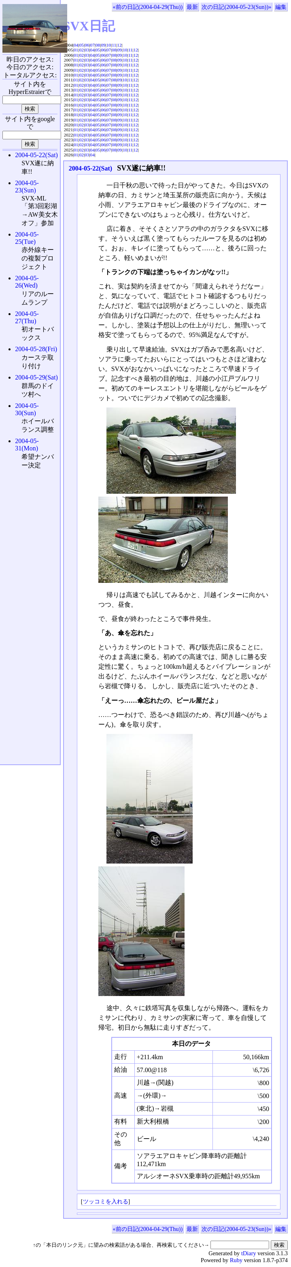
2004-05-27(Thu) (27, 317)
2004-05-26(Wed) (27, 282)
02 (81, 49)
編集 (281, 7)
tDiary (248, 1253)
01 (76, 49)
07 (92, 45)
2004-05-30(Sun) (27, 409)
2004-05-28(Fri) (36, 349)
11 (114, 45)
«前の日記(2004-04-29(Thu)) (148, 7)
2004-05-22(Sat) (91, 168)
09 (103, 45)
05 (81, 45)
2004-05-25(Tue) (27, 238)
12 (119, 45)
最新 (192, 7)
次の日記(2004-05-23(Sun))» (236, 7)
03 (87, 49)
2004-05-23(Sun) (27, 186)
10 (108, 45)
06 (87, 45)
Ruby (236, 1260)
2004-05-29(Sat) (36, 377)
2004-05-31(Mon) (27, 444)
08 (98, 45)
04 (76, 45)
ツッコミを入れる (105, 1201)
